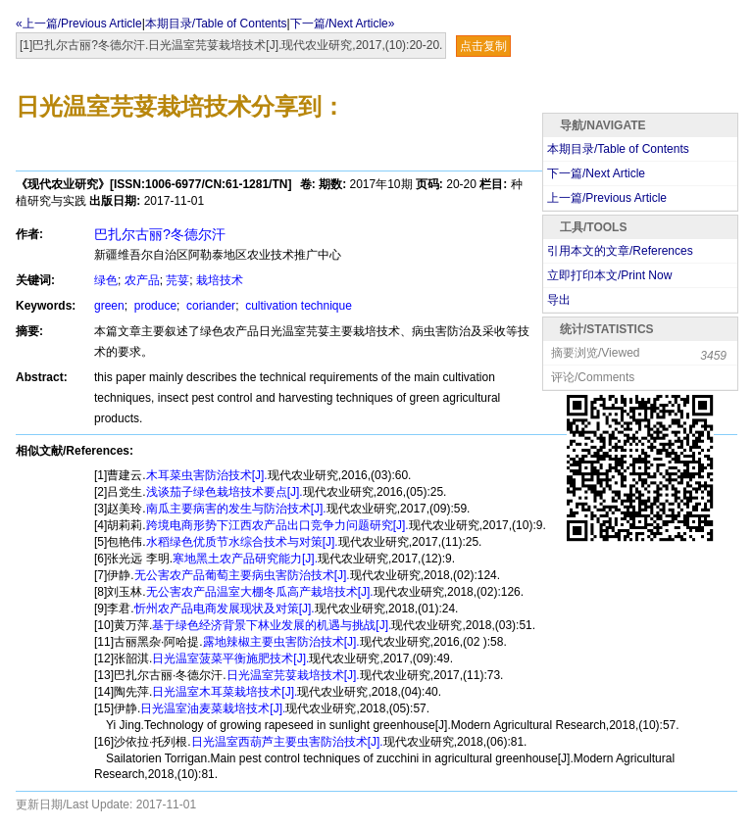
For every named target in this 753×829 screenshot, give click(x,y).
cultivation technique (297, 306)
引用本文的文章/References (620, 251)
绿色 (106, 280)
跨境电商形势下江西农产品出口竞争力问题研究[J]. (277, 525)
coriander (209, 306)
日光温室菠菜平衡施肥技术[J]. (230, 658)
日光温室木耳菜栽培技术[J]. (224, 692)
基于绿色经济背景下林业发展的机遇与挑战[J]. (271, 625)
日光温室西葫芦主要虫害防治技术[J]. (287, 742)
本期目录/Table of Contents (216, 23)
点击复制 (483, 46)
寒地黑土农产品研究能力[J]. (245, 558)
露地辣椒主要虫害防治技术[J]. (281, 642)
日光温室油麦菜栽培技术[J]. (212, 708)
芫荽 (177, 280)
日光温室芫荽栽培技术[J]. (293, 675)
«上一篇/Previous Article (79, 23)
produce (153, 306)
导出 (559, 300)
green (109, 306)
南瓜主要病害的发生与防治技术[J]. (236, 508)
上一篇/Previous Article (607, 198)
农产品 (142, 280)
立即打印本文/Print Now (609, 275)
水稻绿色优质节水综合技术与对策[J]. (242, 542)
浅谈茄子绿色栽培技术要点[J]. (224, 492)
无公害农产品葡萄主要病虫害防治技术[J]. (242, 575)
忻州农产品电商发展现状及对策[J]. (224, 608)
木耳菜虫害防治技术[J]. (207, 475)
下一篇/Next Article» (342, 23)
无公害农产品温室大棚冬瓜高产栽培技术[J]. (260, 592)
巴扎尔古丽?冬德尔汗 (160, 234)
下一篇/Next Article (596, 173)
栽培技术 (219, 280)
